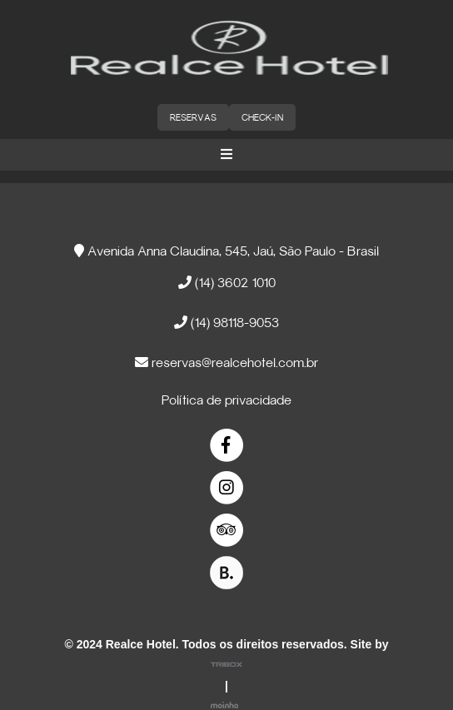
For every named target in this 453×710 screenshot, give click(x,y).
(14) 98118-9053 (226, 322)
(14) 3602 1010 (227, 283)
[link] (227, 446)
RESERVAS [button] (193, 118)
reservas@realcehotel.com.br (226, 362)
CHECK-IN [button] (262, 118)
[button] (226, 155)
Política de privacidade (226, 401)
